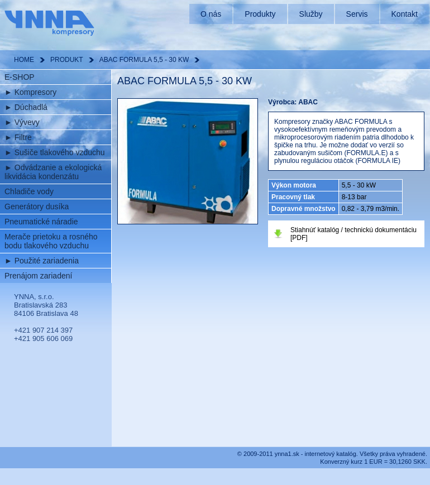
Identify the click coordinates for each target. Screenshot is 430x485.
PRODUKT (66, 60)
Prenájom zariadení (38, 275)
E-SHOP (19, 77)
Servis (357, 13)
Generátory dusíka (36, 206)
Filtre (18, 137)
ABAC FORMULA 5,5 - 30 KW (144, 60)
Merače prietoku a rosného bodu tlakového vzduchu (51, 241)
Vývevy (22, 122)
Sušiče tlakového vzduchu (54, 152)
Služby (311, 13)
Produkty (260, 13)
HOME (24, 60)
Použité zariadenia (41, 260)
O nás (210, 13)
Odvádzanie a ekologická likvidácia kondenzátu (53, 172)
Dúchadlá (25, 107)
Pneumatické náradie (41, 221)
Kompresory (30, 92)
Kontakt (404, 13)
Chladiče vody (29, 191)
